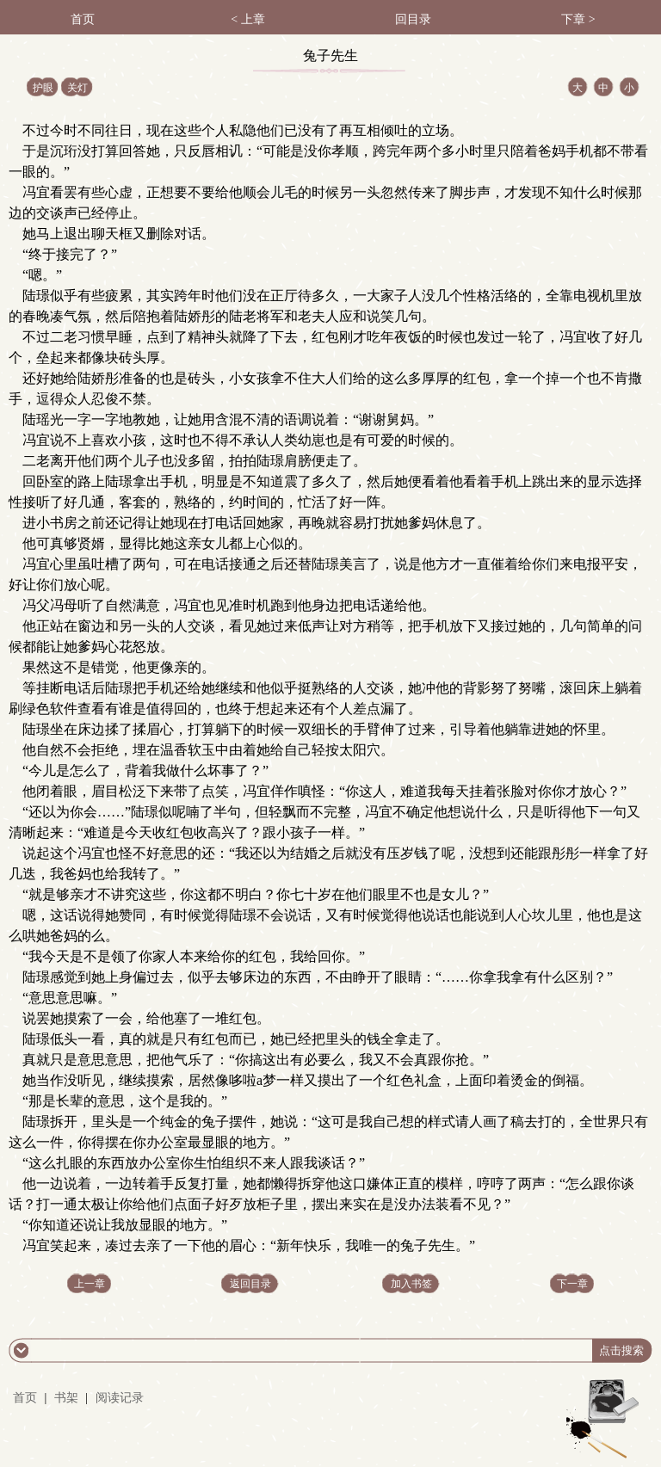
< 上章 (247, 19)
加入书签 (411, 1284)
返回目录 (250, 1284)
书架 (66, 1397)
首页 (83, 19)
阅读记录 (120, 1397)
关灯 (77, 88)
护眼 (43, 88)
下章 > (578, 19)
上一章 (89, 1284)
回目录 (413, 19)
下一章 (572, 1284)
